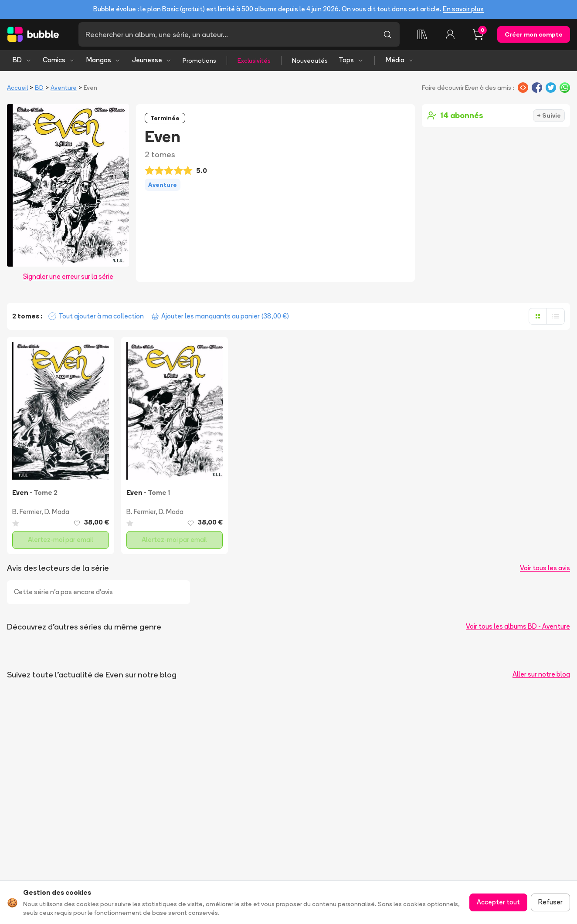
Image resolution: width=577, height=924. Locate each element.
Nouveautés (310, 60)
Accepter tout (498, 902)
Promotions (199, 60)
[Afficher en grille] (537, 316)
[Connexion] (450, 34)
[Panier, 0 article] (478, 34)
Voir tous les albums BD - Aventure (518, 626)
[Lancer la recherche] (387, 34)
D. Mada (56, 512)
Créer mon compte (534, 34)
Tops (351, 60)
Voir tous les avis (545, 568)
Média (400, 60)
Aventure (64, 87)
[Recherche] (226, 34)
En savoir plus (463, 9)
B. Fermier (26, 512)
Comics (59, 60)
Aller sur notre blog (541, 674)
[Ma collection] (422, 34)
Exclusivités (254, 60)
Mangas (103, 60)
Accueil (17, 87)
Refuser (550, 902)
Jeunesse (152, 60)
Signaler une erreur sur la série (68, 276)
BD (22, 60)
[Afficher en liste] (555, 316)
